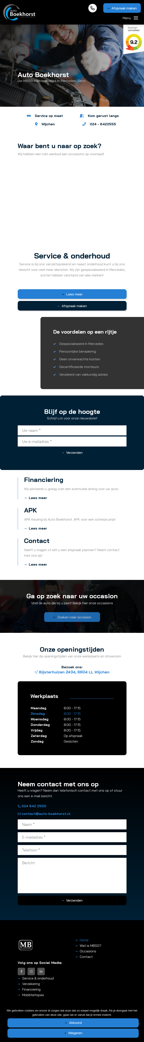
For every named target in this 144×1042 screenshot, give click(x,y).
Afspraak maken (124, 8)
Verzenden (74, 452)
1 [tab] (70, 110)
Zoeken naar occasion (74, 621)
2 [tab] (74, 110)
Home (84, 940)
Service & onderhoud (38, 978)
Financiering (31, 989)
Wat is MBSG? (90, 945)
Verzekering (31, 984)
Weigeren (75, 1033)
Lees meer (74, 294)
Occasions (88, 951)
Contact (86, 956)
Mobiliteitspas (33, 995)
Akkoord (75, 1022)
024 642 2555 (32, 806)
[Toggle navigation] (136, 18)
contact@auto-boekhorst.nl (44, 813)
